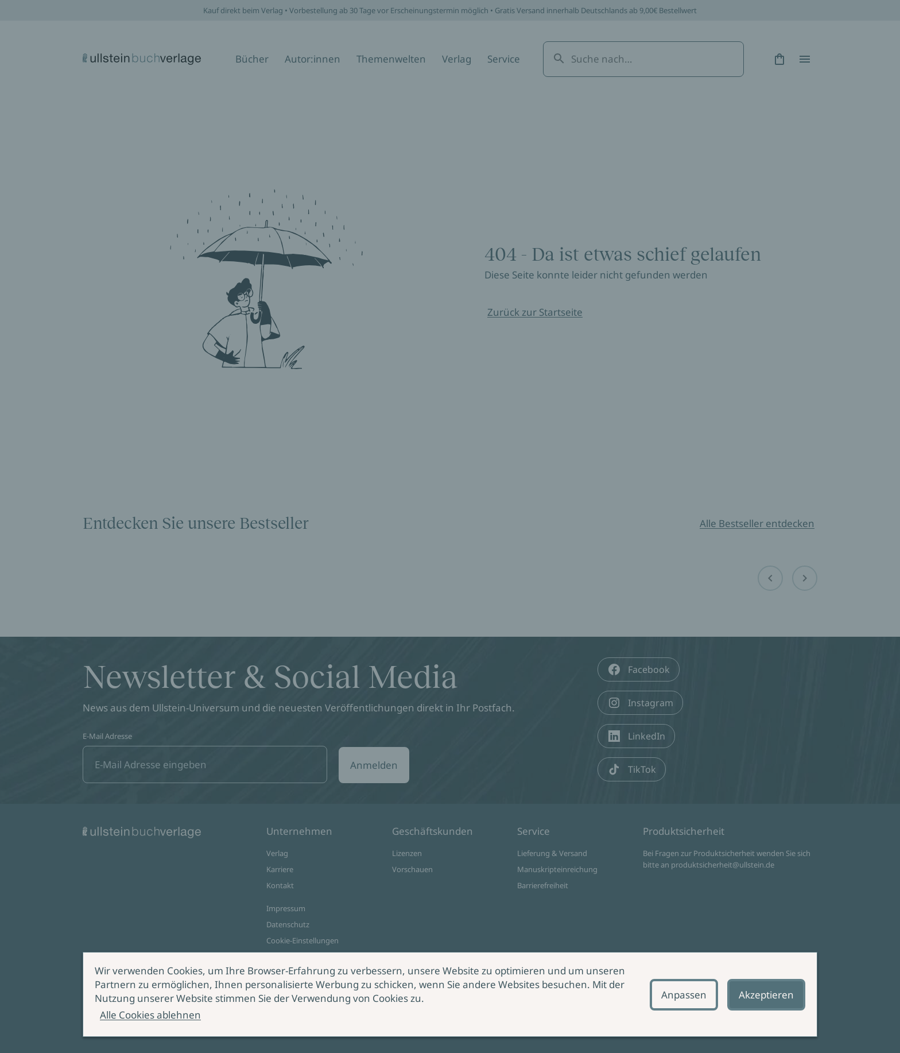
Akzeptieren (766, 994)
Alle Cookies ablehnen (150, 1014)
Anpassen (684, 994)
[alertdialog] (450, 994)
